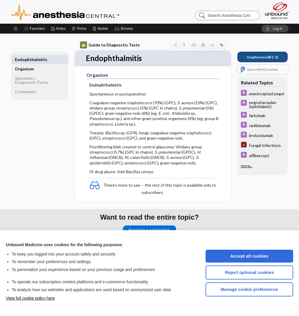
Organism (24, 59)
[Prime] (79, 29)
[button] (124, 29)
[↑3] (262, 57)
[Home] (16, 29)
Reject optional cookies (249, 272)
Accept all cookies (249, 256)
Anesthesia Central (84, 11)
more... (247, 166)
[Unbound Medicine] (277, 10)
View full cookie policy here (30, 298)
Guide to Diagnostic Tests (110, 44)
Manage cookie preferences (249, 289)
